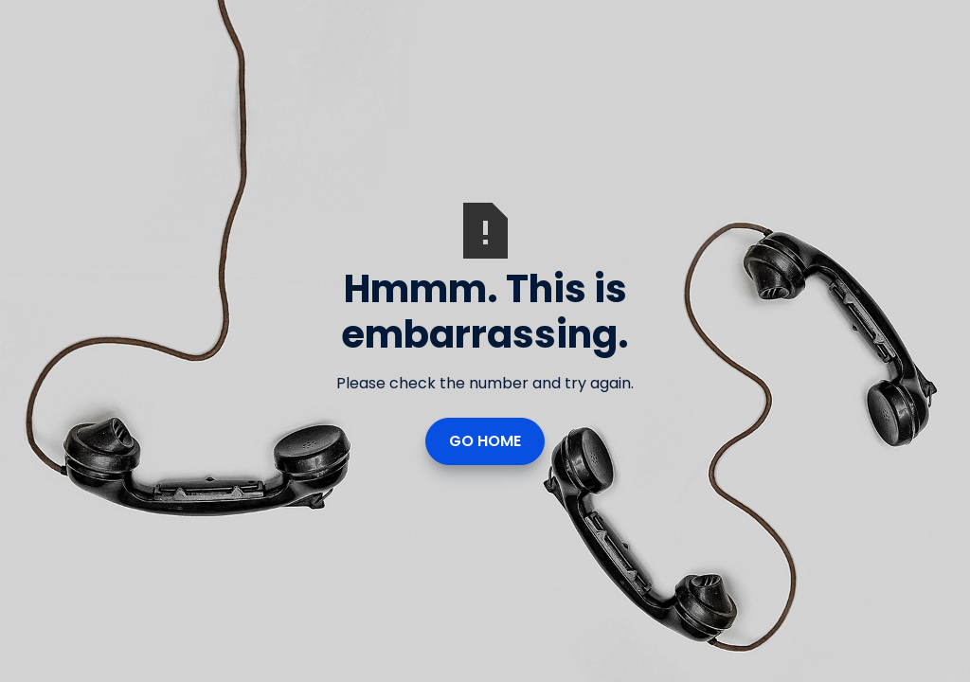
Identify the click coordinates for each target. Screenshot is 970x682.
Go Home (485, 441)
